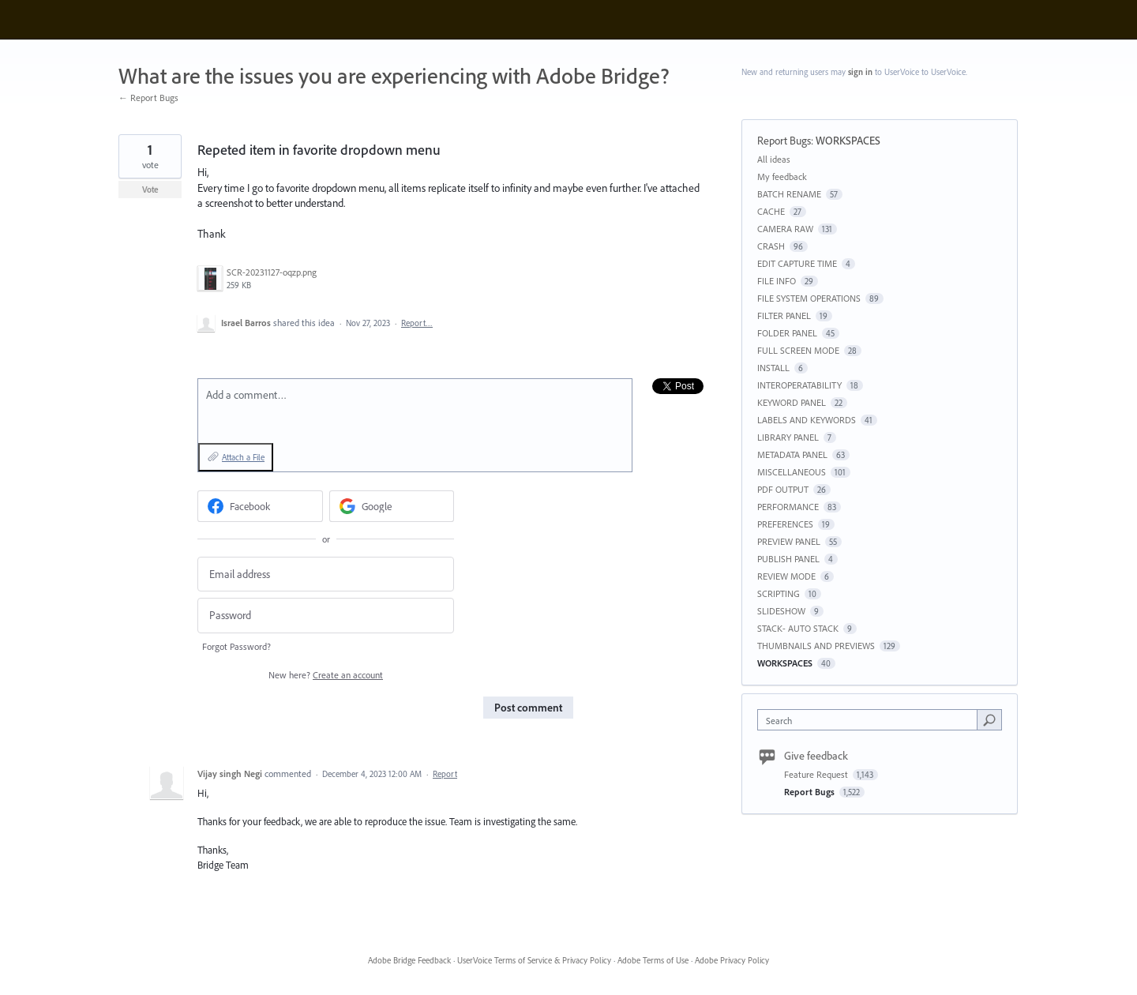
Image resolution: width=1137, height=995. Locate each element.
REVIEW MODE (786, 576)
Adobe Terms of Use (653, 960)
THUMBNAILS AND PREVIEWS (816, 645)
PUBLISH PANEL (788, 559)
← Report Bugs (148, 97)
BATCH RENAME (789, 194)
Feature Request (817, 774)
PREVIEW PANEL (788, 541)
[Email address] (325, 574)
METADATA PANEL (792, 454)
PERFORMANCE (788, 507)
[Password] (325, 615)
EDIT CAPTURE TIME (797, 263)
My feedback (782, 176)
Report (445, 773)
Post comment (528, 707)
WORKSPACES (848, 140)
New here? (325, 675)
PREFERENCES (785, 524)
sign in (860, 71)
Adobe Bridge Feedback (409, 960)
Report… (417, 323)
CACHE (771, 211)
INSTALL (773, 368)
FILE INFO (776, 281)
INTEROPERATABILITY (799, 385)
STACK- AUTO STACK (798, 628)
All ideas (773, 159)
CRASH (771, 246)
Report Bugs (784, 140)
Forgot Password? (236, 646)
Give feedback (816, 756)
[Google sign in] (392, 506)
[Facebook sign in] (260, 506)
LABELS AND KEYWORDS (806, 420)
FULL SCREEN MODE (798, 350)
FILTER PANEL (784, 315)
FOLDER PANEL (787, 333)
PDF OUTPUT (783, 489)
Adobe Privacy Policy (732, 960)
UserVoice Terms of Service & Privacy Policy (534, 960)
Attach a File (243, 457)
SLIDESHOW (781, 611)
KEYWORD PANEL (791, 402)
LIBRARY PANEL (788, 437)
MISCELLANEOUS (791, 472)
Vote (150, 189)
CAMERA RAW (785, 229)
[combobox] (871, 720)
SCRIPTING (778, 593)
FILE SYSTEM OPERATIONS (809, 298)
